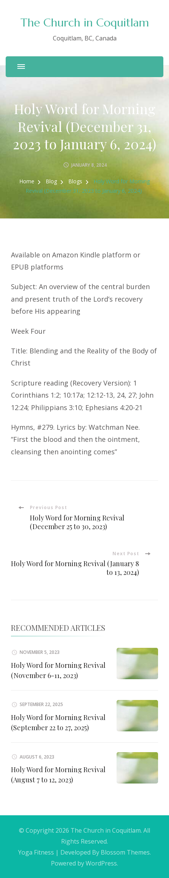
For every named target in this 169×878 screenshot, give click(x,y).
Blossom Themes (125, 852)
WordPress (101, 863)
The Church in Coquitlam (84, 22)
